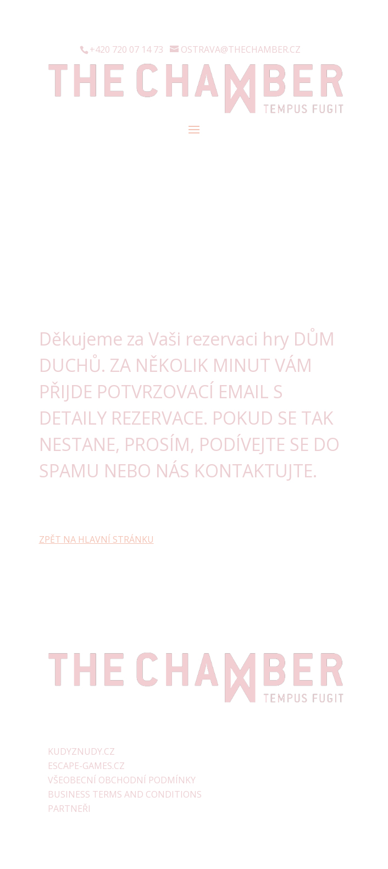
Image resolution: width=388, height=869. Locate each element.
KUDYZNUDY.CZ (81, 751)
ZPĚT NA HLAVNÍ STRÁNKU (96, 539)
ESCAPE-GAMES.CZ (86, 766)
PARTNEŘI (69, 809)
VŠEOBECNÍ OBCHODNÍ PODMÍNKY (122, 780)
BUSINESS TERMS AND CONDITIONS (125, 794)
